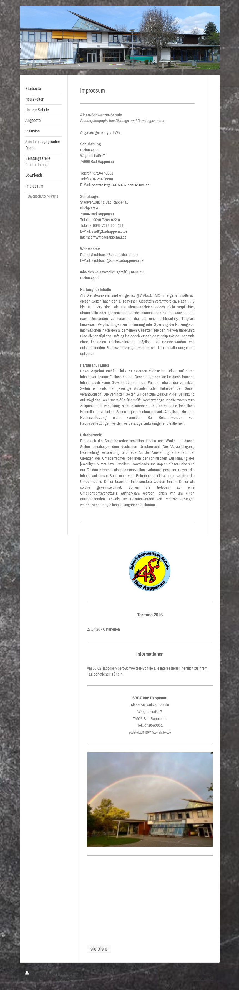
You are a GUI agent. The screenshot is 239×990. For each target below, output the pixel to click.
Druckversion (41, 973)
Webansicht (203, 978)
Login (208, 973)
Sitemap (66, 973)
